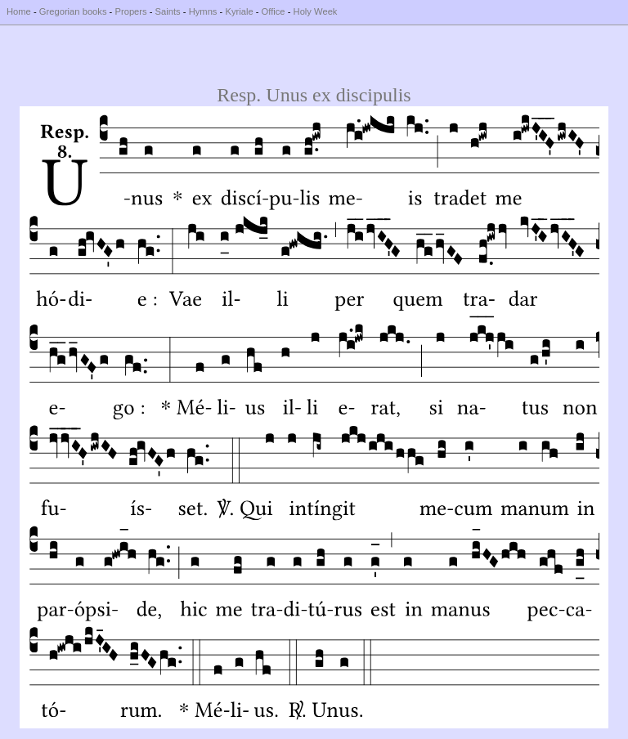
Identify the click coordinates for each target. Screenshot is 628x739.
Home (19, 11)
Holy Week (316, 11)
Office (273, 11)
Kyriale (239, 11)
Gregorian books (73, 11)
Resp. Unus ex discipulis (313, 94)
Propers (130, 11)
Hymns (203, 11)
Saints (168, 11)
